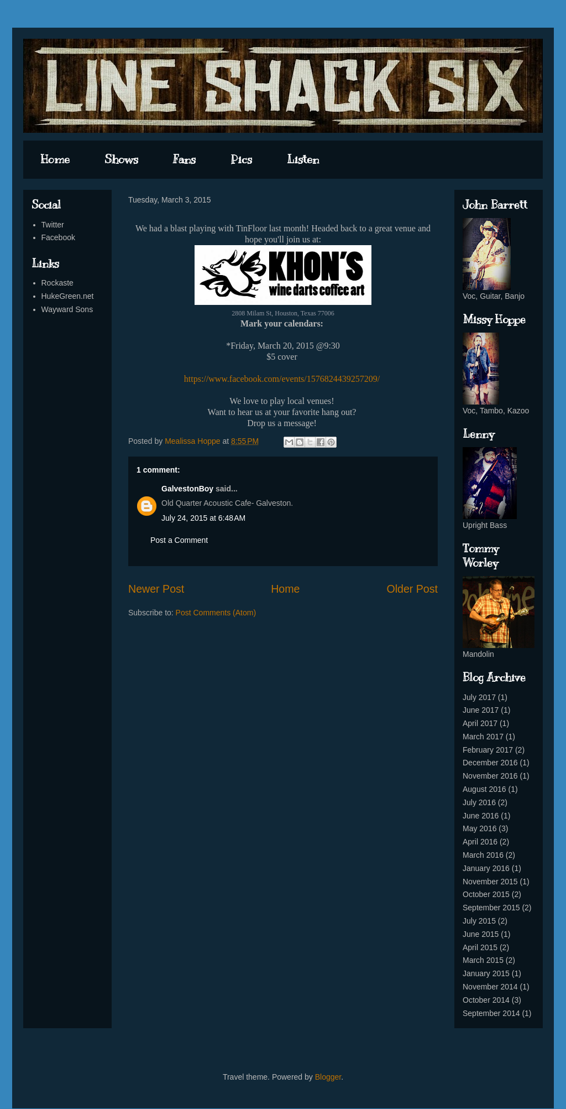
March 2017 (483, 736)
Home (55, 159)
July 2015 (479, 920)
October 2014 (486, 1000)
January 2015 (486, 973)
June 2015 (481, 934)
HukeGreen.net (67, 296)
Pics (241, 159)
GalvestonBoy (187, 488)
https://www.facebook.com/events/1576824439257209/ (282, 379)
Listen (303, 159)
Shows (121, 159)
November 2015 (490, 881)
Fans (184, 159)
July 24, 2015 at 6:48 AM (203, 518)
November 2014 (490, 986)
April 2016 (480, 841)
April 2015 (480, 947)
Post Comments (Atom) (216, 612)
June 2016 (481, 815)
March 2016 (483, 855)
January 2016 (486, 868)
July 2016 (479, 802)
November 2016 (490, 775)
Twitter (52, 224)
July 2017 (479, 697)
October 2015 (486, 894)
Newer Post (156, 589)
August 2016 (484, 789)
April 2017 (480, 723)
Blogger (328, 1076)
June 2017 (481, 710)
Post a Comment (179, 540)
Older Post (412, 589)
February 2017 (488, 749)
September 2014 (491, 1013)
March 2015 (483, 960)
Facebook (58, 237)
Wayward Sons (67, 309)
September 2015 (491, 907)
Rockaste (57, 282)
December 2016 (490, 762)
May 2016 (479, 828)
